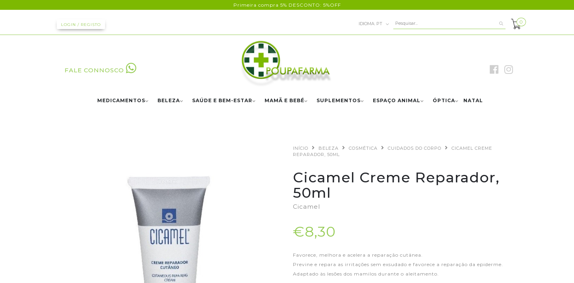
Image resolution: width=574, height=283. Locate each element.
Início (300, 148)
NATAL (473, 100)
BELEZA (168, 100)
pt (374, 24)
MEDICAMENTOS (121, 100)
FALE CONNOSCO (101, 70)
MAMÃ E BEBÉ (284, 100)
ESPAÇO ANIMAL (396, 100)
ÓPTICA (444, 100)
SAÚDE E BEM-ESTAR (222, 100)
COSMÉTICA (363, 148)
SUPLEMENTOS (339, 100)
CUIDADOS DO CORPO (414, 148)
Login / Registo (81, 24)
